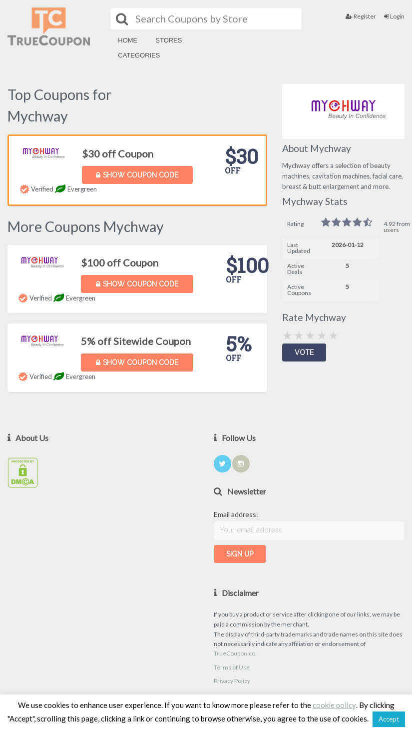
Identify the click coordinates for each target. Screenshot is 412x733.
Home (127, 40)
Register (361, 16)
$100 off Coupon (119, 262)
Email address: (236, 514)
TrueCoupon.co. (235, 653)
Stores (168, 40)
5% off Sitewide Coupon (136, 341)
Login (394, 16)
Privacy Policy (232, 680)
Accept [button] (389, 719)
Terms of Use (232, 667)
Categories (139, 55)
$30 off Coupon (117, 154)
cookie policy (334, 705)
